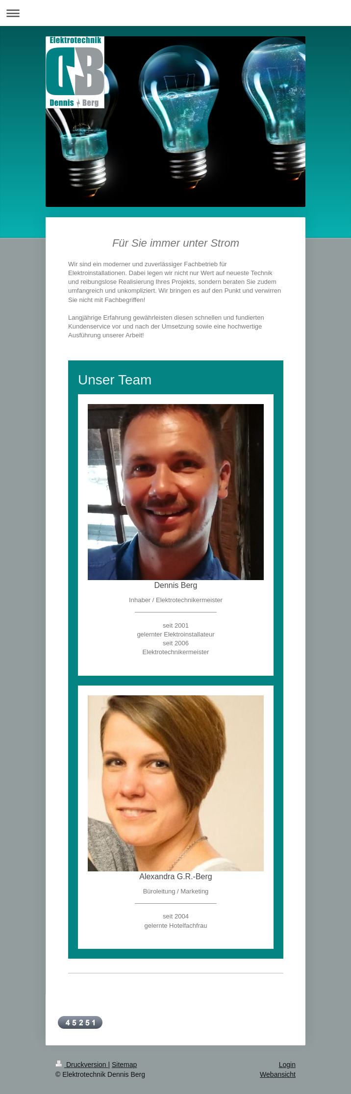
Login (287, 1065)
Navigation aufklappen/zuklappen (175, 13)
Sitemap (124, 1065)
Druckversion (81, 1065)
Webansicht (278, 1074)
